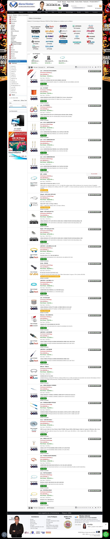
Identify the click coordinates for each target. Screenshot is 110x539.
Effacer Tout (24, 100)
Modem (12, 28)
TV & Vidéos (11, 12)
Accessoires (13, 41)
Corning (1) (13, 69)
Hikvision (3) (14, 78)
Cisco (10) (13, 68)
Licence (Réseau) (15, 31)
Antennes (13, 38)
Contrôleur (13, 36)
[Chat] (4, 534)
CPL (12, 32)
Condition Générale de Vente (52, 520)
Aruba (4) (13, 66)
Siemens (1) (14, 92)
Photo (46, 12)
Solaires (87, 12)
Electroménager (69, 12)
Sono (53, 12)
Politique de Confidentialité (52, 526)
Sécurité (60, 12)
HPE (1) (13, 80)
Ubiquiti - (48, 194)
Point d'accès (14, 35)
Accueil (10, 15)
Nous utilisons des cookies (52, 525)
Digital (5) (13, 75)
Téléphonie (20, 12)
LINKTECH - (48, 246)
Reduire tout (17, 100)
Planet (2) (13, 89)
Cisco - (46, 419)
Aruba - (44, 263)
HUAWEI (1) (14, 82)
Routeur (12, 26)
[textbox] (79, 6)
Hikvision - (46, 314)
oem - (48, 70)
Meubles (79, 12)
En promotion (94, 173)
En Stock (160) (14, 97)
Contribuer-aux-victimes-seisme (51, 529)
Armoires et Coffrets (16, 44)
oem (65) (13, 87)
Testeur (12, 39)
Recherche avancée (78, 7)
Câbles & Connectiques (16, 42)
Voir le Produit (33, 79)
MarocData (97, 535)
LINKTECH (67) (14, 83)
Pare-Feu (13, 29)
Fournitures (95, 12)
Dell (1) (12, 73)
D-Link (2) (13, 76)
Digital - (47, 211)
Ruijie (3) (13, 90)
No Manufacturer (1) (15, 85)
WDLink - (44, 366)
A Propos (48, 519)
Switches (13, 25)
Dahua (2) (13, 71)
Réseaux (39, 12)
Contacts (48, 523)
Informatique (30, 12)
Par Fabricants (49, 522)
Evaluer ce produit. (44, 85)
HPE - (43, 174)
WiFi (12, 34)
